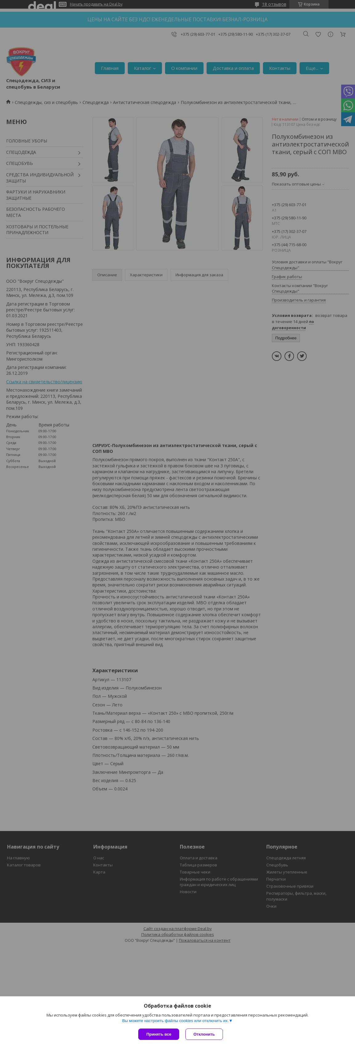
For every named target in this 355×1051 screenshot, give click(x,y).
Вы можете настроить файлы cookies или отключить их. (175, 1020)
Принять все (158, 1034)
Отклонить (204, 1034)
